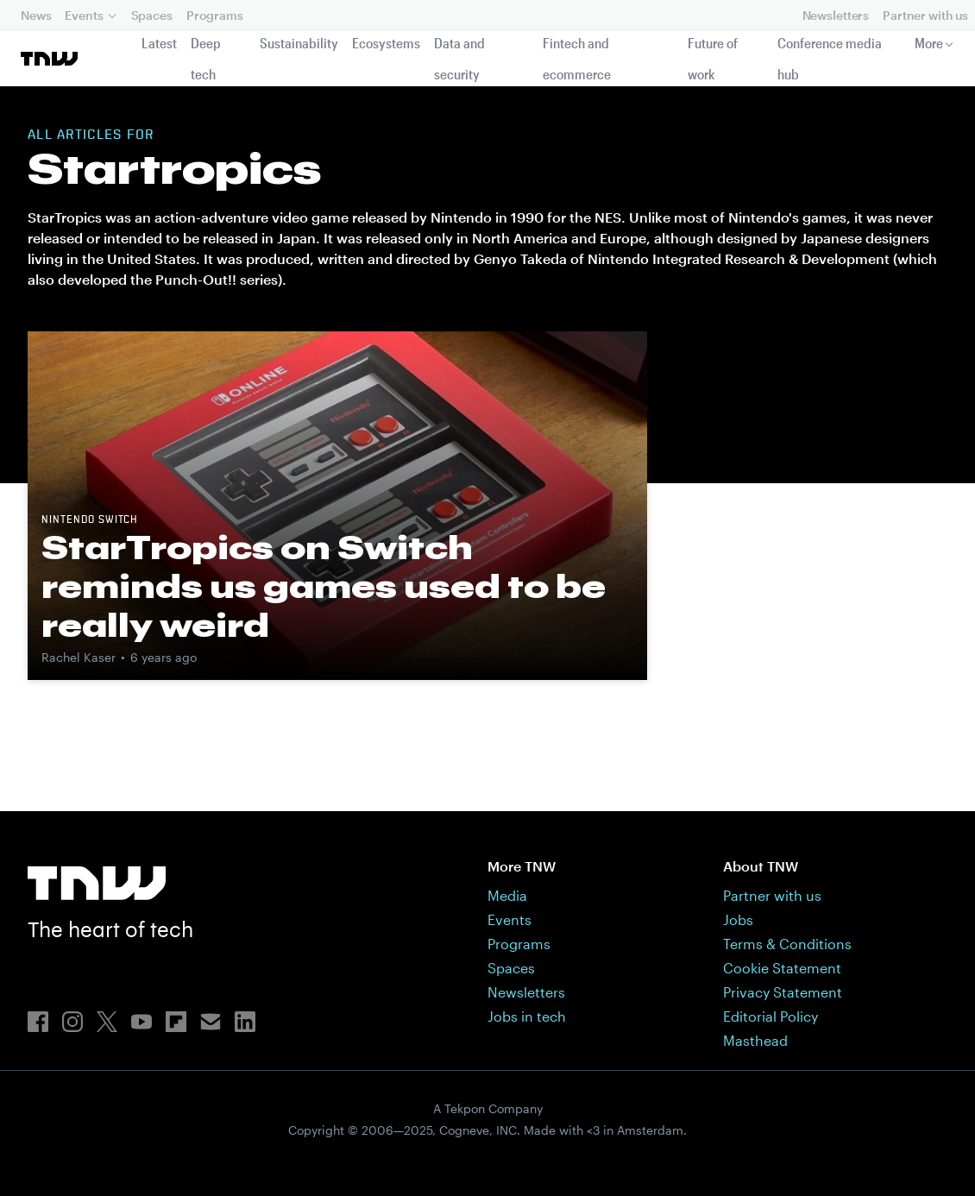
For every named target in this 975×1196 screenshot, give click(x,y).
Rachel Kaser (78, 657)
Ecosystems (386, 43)
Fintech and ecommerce (577, 58)
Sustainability (299, 43)
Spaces (152, 15)
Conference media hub (829, 58)
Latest (159, 43)
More (929, 43)
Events (84, 15)
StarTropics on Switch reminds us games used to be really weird (323, 586)
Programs (214, 15)
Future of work (713, 58)
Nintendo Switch (89, 520)
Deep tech (206, 58)
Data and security (459, 58)
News (36, 15)
